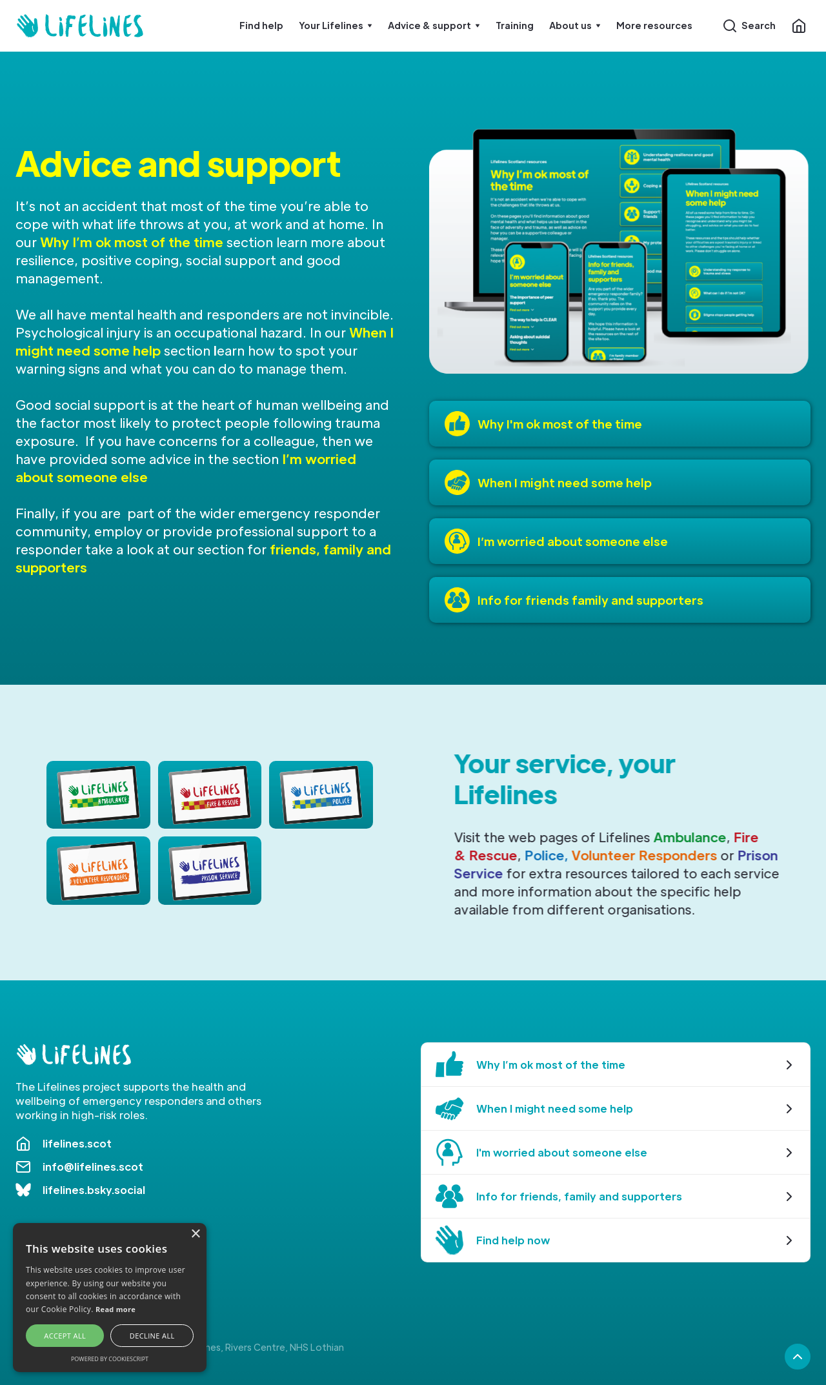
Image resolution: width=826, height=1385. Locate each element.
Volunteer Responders (645, 855)
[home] (80, 25)
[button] (335, 25)
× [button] (195, 1234)
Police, (547, 855)
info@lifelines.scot (93, 1166)
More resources (654, 25)
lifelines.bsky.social (94, 1190)
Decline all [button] (152, 1335)
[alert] (109, 1297)
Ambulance (690, 837)
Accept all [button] (65, 1335)
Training (515, 25)
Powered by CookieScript (109, 1359)
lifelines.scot (77, 1143)
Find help (261, 25)
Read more (116, 1309)
